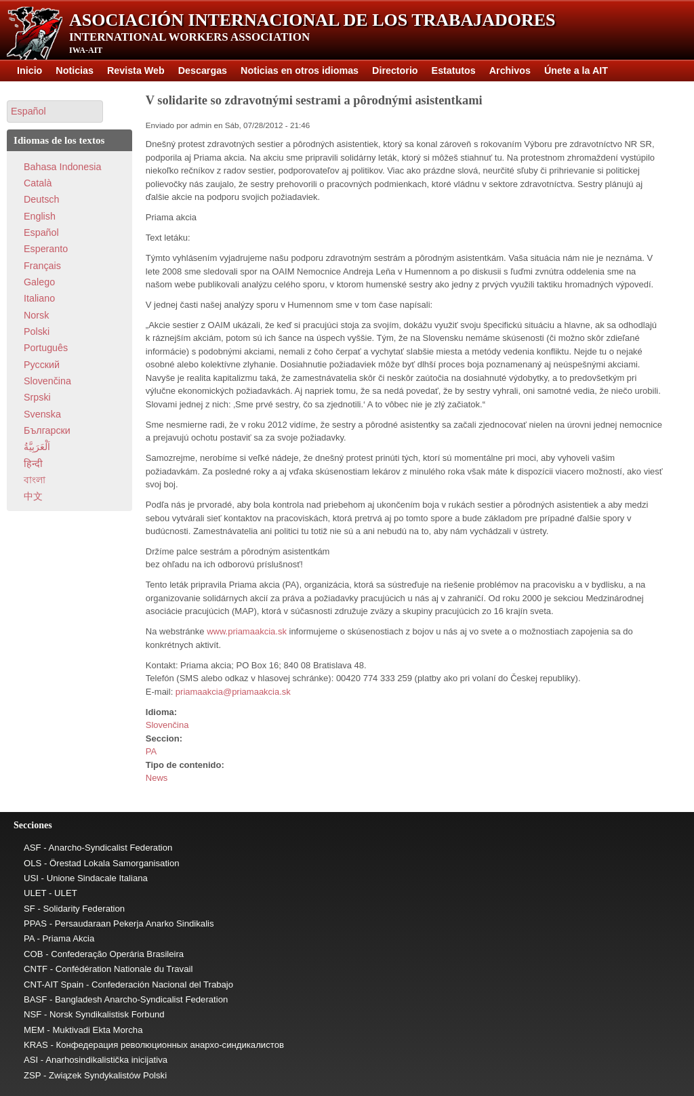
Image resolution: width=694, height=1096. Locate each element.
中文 (33, 496)
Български (47, 430)
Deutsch (41, 199)
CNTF (35, 969)
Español (41, 232)
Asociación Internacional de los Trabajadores (312, 20)
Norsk (36, 315)
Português (46, 347)
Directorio (395, 70)
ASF (32, 848)
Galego (39, 282)
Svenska (42, 414)
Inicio (29, 70)
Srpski (37, 397)
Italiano (39, 298)
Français (42, 265)
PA (151, 751)
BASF (35, 999)
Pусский (42, 364)
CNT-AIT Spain (53, 984)
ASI (31, 1060)
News (157, 778)
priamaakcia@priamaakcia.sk (233, 692)
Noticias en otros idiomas (300, 70)
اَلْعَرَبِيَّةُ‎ (37, 446)
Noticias (75, 70)
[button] (55, 111)
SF (29, 909)
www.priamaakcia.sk (247, 631)
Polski (36, 331)
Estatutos (454, 70)
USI (31, 878)
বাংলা (34, 479)
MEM (34, 1030)
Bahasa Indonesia (62, 166)
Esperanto (46, 248)
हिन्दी (33, 463)
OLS (32, 863)
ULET (35, 893)
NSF (32, 1014)
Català (38, 183)
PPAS (35, 923)
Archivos (510, 70)
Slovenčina (167, 725)
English (40, 216)
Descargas (202, 70)
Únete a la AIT (576, 70)
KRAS (36, 1045)
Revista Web (136, 70)
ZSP (32, 1075)
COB (33, 954)
